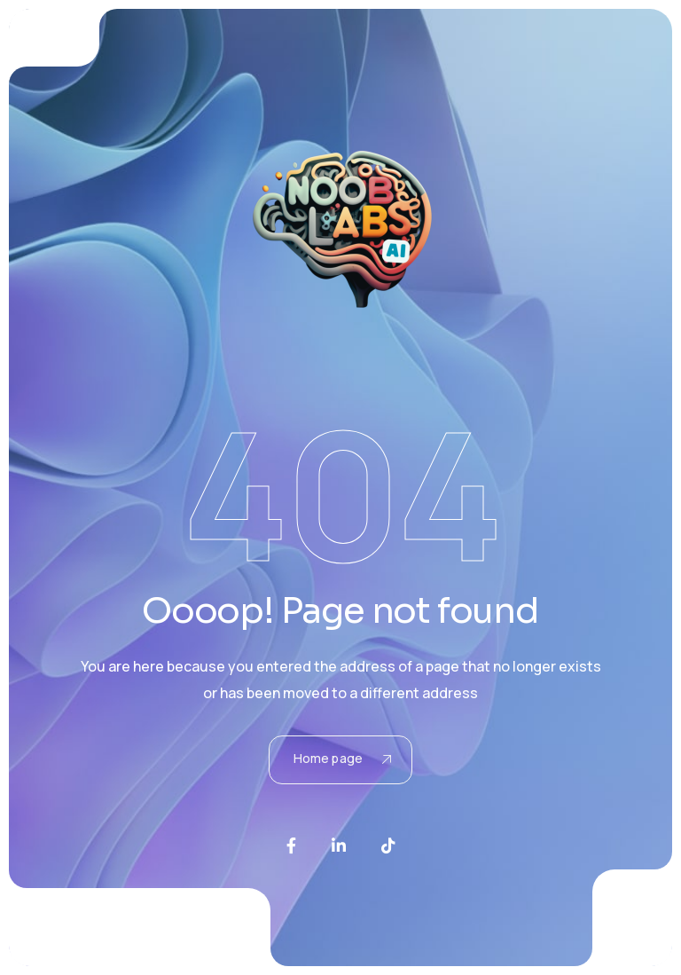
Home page (342, 758)
